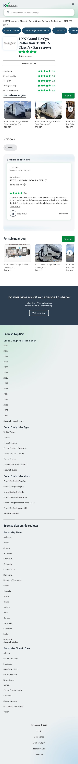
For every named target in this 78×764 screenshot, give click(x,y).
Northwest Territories (13, 706)
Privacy (39, 754)
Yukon (6, 711)
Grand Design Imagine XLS (15, 508)
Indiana (6, 607)
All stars (9, 147)
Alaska (6, 542)
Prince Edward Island (12, 690)
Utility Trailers (9, 432)
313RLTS (58, 30)
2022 (5, 356)
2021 (5, 361)
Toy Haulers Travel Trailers (15, 464)
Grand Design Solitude (13, 492)
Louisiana (7, 628)
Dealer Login (39, 742)
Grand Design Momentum (15, 497)
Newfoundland (10, 674)
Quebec (7, 695)
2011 (5, 404)
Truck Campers (10, 443)
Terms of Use (39, 748)
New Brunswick (10, 669)
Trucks (6, 437)
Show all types (10, 469)
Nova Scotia (8, 680)
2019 (5, 372)
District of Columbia (12, 580)
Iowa (5, 612)
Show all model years (13, 421)
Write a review (29, 63)
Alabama (7, 537)
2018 (5, 378)
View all (68, 95)
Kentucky (7, 623)
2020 (5, 367)
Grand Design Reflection (35, 30)
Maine (6, 634)
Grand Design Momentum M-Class (19, 502)
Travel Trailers (9, 459)
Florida (6, 585)
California (7, 558)
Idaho (6, 596)
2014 (5, 399)
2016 (5, 388)
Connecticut (9, 569)
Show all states (10, 642)
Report (64, 213)
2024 (5, 345)
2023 (5, 351)
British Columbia (10, 658)
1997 (5, 415)
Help (39, 731)
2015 (5, 394)
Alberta (6, 653)
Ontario (7, 685)
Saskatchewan (10, 701)
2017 (5, 383)
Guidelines (39, 736)
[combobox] (39, 13)
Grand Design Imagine (13, 486)
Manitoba (7, 664)
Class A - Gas (10, 30)
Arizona (6, 548)
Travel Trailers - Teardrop (14, 448)
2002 (5, 410)
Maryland (7, 639)
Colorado (7, 564)
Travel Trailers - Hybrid (13, 453)
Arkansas (7, 553)
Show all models (11, 513)
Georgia (7, 591)
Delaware (7, 575)
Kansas (6, 618)
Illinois (6, 601)
